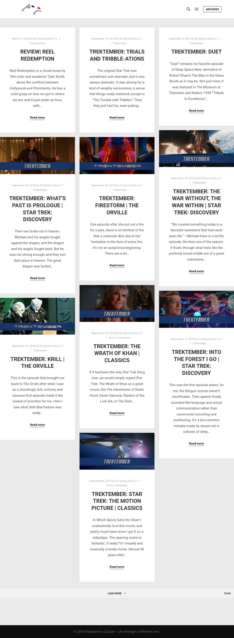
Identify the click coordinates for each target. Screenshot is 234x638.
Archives (212, 9)
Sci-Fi (112, 337)
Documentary (37, 43)
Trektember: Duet (196, 51)
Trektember (120, 43)
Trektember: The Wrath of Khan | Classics (117, 353)
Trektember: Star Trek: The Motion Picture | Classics (116, 501)
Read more (37, 117)
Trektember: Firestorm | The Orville (117, 205)
